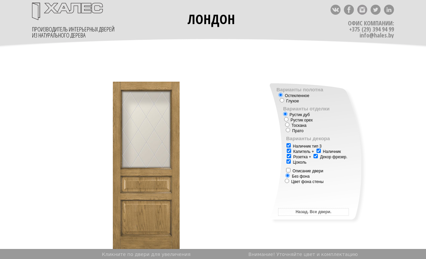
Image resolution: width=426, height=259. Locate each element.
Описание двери (304, 171)
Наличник (328, 151)
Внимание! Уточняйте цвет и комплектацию (303, 254)
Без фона (297, 176)
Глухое (289, 101)
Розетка (300, 157)
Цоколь (296, 162)
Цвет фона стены (304, 181)
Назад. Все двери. (313, 211)
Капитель (298, 151)
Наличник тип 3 (304, 146)
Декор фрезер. (334, 157)
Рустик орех (298, 120)
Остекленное (293, 95)
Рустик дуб (296, 114)
